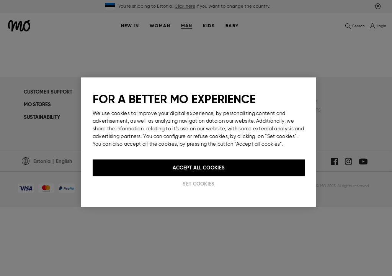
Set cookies (198, 184)
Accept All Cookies (199, 167)
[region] (198, 142)
